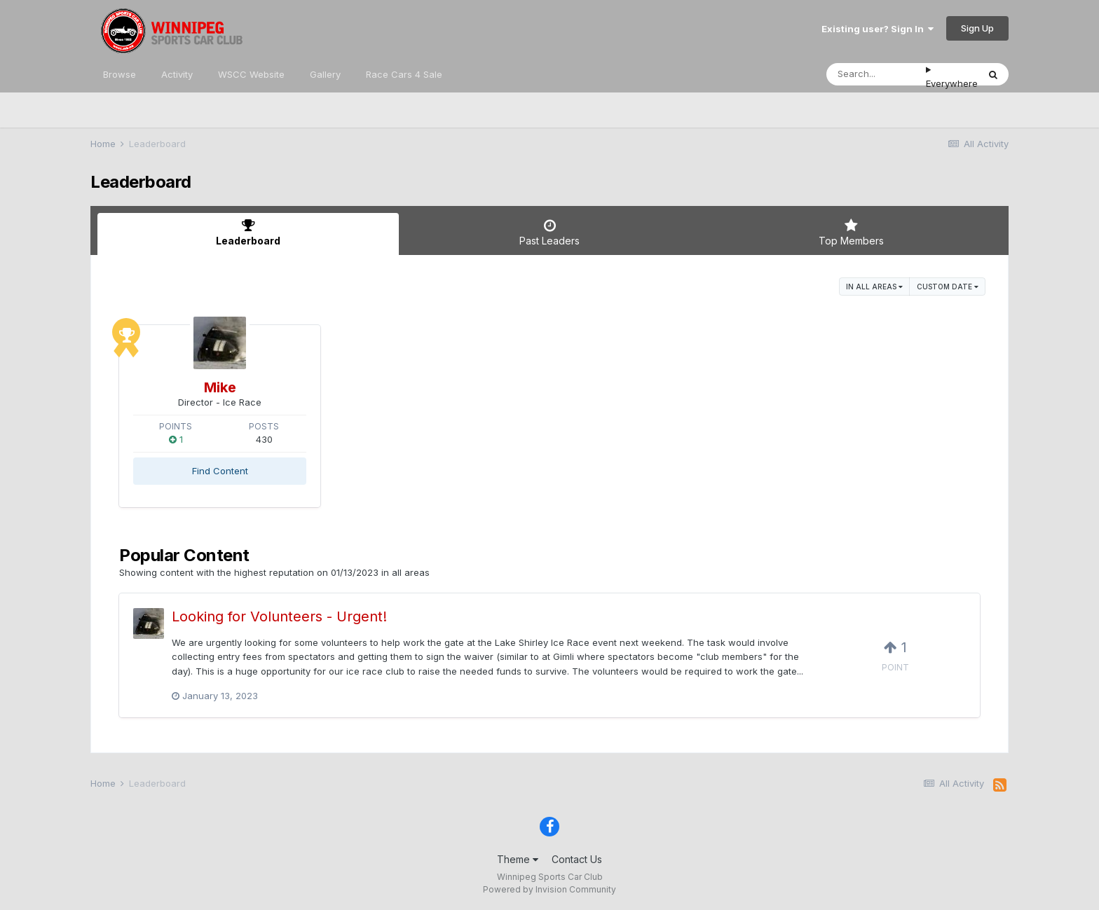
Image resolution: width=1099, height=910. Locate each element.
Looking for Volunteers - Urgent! (279, 616)
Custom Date (947, 286)
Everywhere (952, 83)
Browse (119, 74)
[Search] (876, 74)
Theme (517, 859)
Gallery (325, 74)
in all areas (874, 286)
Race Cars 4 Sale (404, 74)
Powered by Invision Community (549, 889)
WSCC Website (251, 74)
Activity (177, 74)
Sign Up (977, 28)
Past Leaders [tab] (549, 233)
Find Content (220, 470)
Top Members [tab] (851, 233)
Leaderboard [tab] (248, 233)
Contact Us (577, 859)
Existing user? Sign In (877, 28)
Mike (220, 387)
